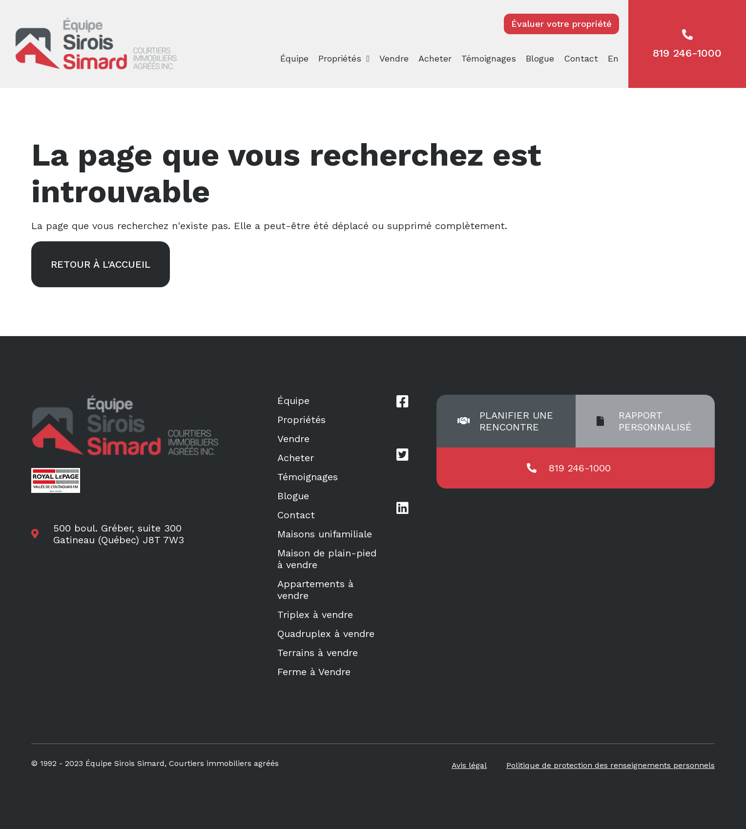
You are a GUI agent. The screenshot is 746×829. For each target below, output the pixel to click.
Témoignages (488, 58)
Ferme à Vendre (314, 672)
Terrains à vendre (317, 653)
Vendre (394, 58)
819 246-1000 (687, 44)
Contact (581, 58)
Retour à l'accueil (100, 264)
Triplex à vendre (315, 614)
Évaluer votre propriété (561, 24)
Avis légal (469, 765)
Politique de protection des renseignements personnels (610, 765)
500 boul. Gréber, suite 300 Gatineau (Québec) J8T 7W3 (118, 534)
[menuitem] (615, 58)
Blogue (540, 58)
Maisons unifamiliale (324, 534)
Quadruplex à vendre (325, 633)
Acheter (435, 58)
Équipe (294, 58)
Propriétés (339, 58)
